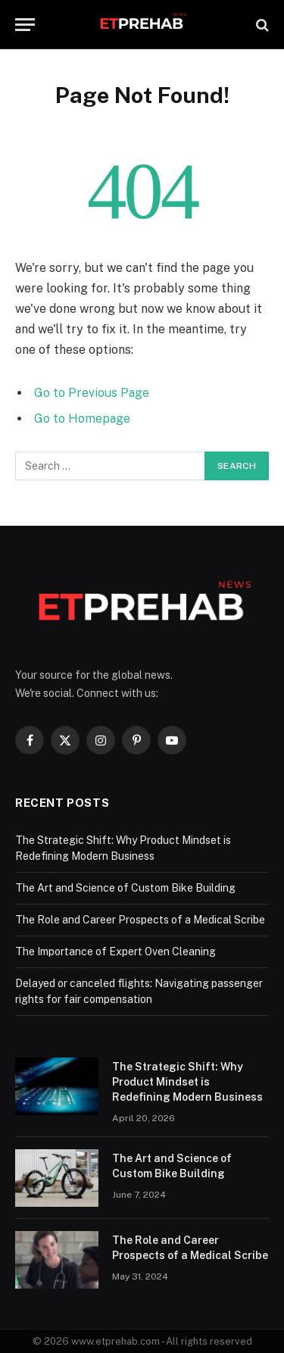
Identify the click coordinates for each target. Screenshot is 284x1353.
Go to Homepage (82, 418)
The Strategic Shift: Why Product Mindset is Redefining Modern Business (187, 1082)
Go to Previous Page (91, 393)
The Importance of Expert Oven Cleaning (115, 951)
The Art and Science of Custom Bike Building (125, 888)
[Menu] (25, 25)
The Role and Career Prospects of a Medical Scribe (140, 920)
